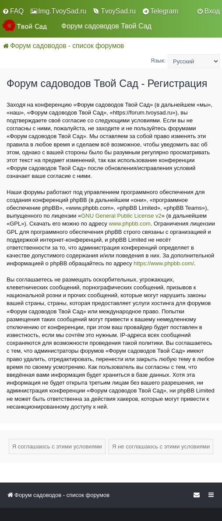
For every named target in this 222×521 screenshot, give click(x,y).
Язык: (158, 60)
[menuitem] (13, 11)
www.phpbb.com (129, 223)
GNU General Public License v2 (121, 215)
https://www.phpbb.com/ (164, 263)
